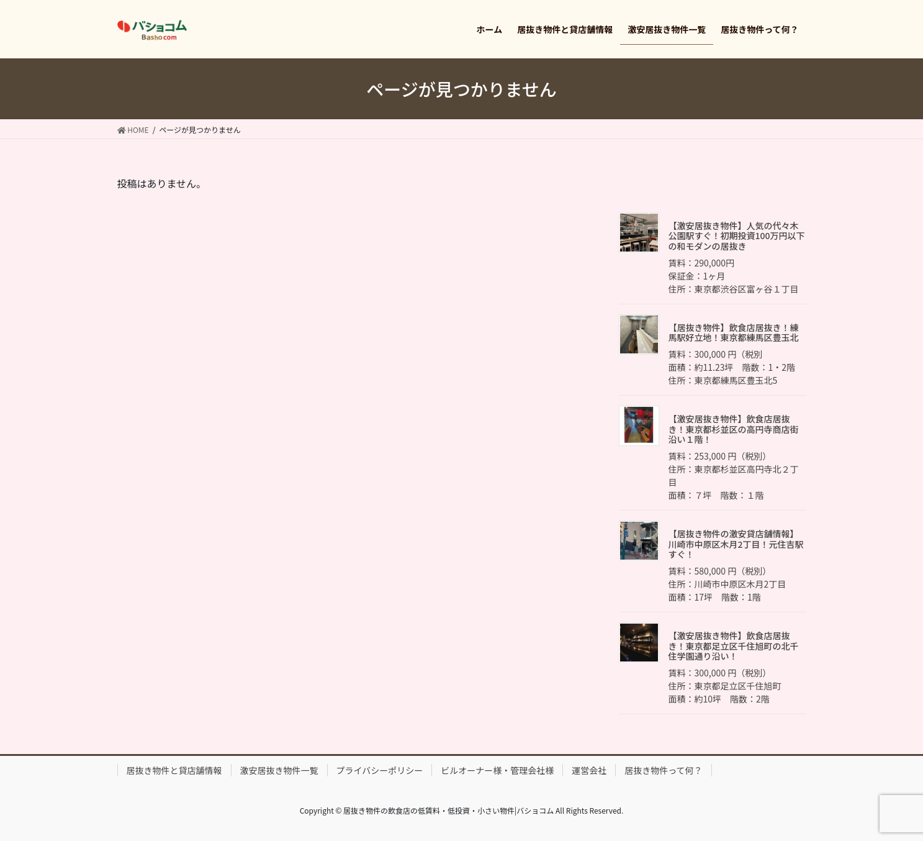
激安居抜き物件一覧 (279, 770)
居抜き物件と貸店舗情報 (174, 770)
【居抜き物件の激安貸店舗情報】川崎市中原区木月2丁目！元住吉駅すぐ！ (736, 544)
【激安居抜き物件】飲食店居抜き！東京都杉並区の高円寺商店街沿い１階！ (734, 429)
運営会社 (589, 770)
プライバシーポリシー (379, 770)
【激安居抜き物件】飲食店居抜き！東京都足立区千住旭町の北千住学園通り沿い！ (734, 646)
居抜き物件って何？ (663, 770)
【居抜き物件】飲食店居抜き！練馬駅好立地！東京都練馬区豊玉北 (734, 332)
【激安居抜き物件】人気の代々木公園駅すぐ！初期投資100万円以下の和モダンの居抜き (737, 236)
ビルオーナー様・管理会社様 (497, 770)
